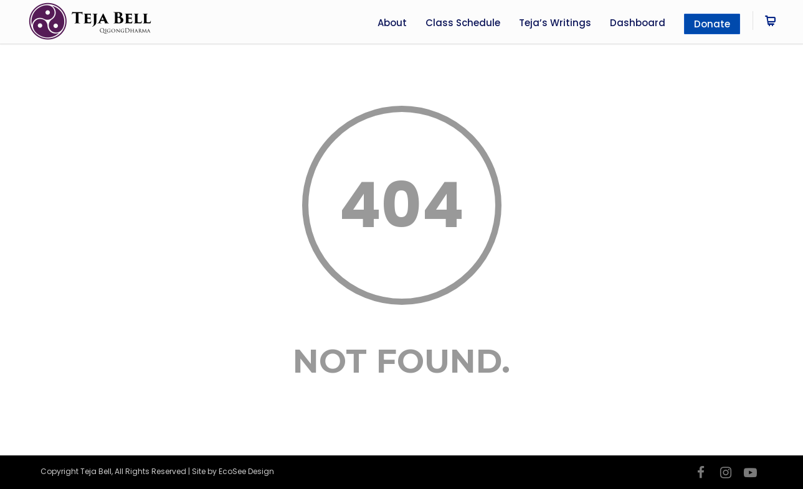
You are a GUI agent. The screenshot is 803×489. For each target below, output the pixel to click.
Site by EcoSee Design (233, 471)
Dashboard (637, 22)
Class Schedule (462, 22)
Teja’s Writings (555, 22)
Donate (712, 23)
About (392, 22)
